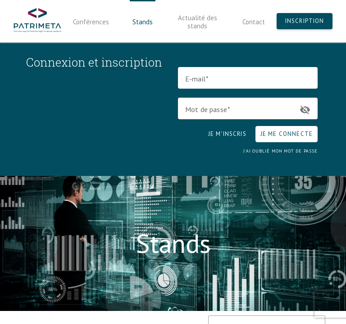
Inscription (304, 21)
